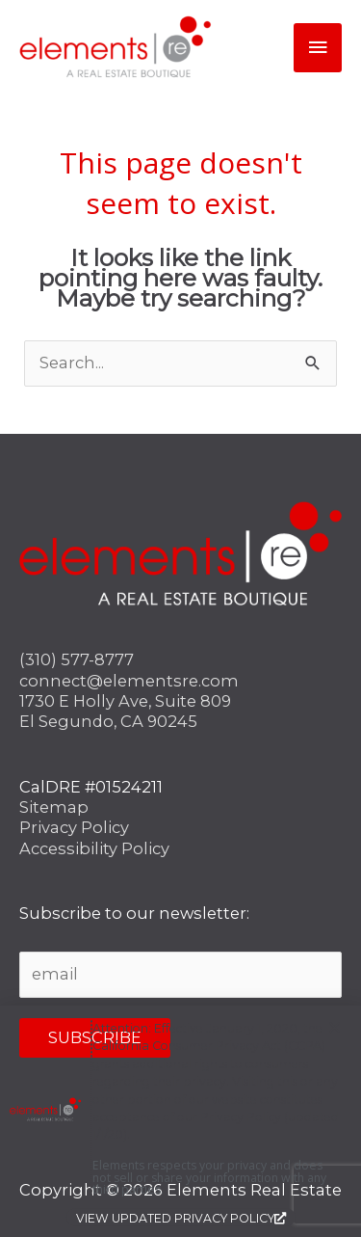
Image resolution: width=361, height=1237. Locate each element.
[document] (180, 618)
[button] (334, 1033)
